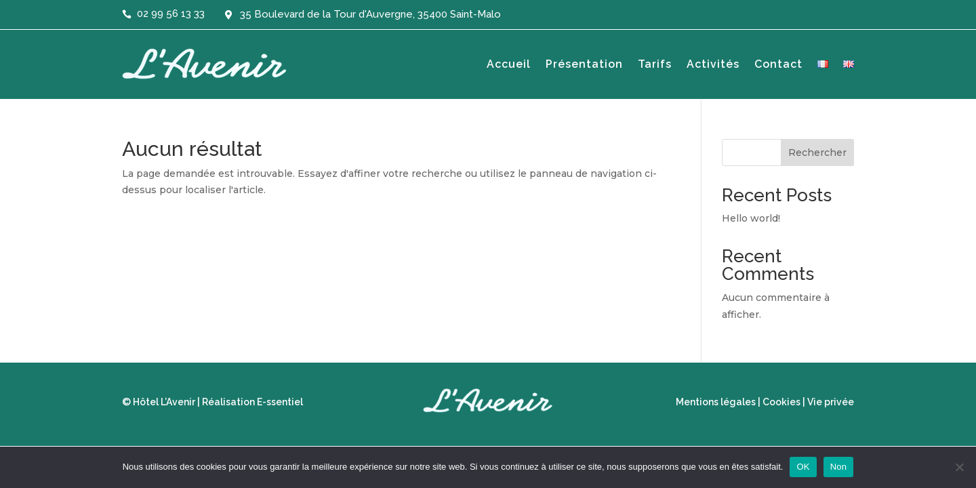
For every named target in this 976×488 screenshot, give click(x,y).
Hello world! (751, 218)
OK (802, 467)
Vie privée (830, 401)
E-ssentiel (280, 401)
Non (838, 467)
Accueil (509, 64)
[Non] (959, 467)
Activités (713, 64)
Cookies (781, 401)
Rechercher (817, 152)
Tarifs (655, 64)
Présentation (584, 64)
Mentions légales (716, 401)
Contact (778, 64)
